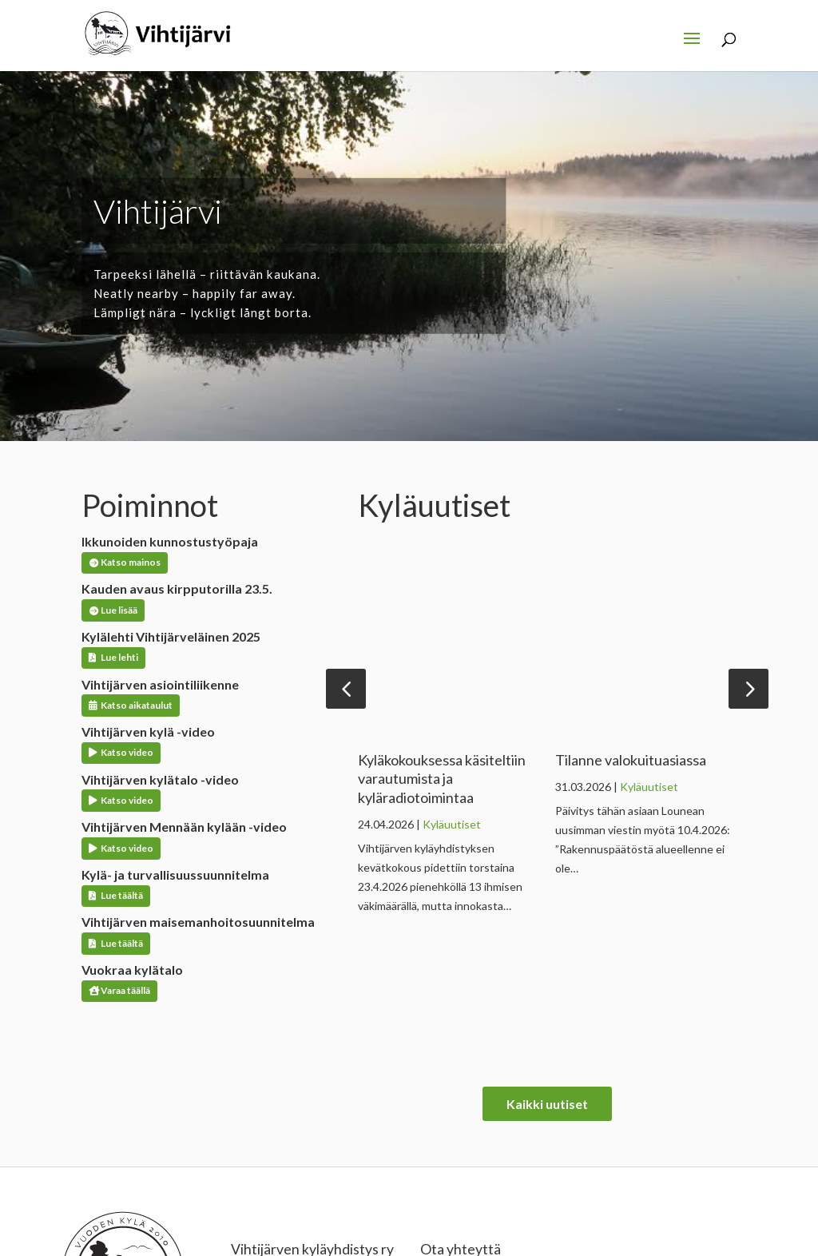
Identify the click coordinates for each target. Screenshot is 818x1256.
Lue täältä (122, 895)
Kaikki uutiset (547, 960)
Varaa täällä (125, 990)
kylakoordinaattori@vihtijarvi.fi (495, 1164)
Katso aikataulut (137, 705)
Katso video (127, 752)
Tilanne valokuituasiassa (630, 760)
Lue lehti (119, 657)
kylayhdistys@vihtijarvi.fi (481, 1183)
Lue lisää (119, 610)
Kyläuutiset (452, 824)
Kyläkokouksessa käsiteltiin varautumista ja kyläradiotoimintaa (442, 778)
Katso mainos (131, 562)
